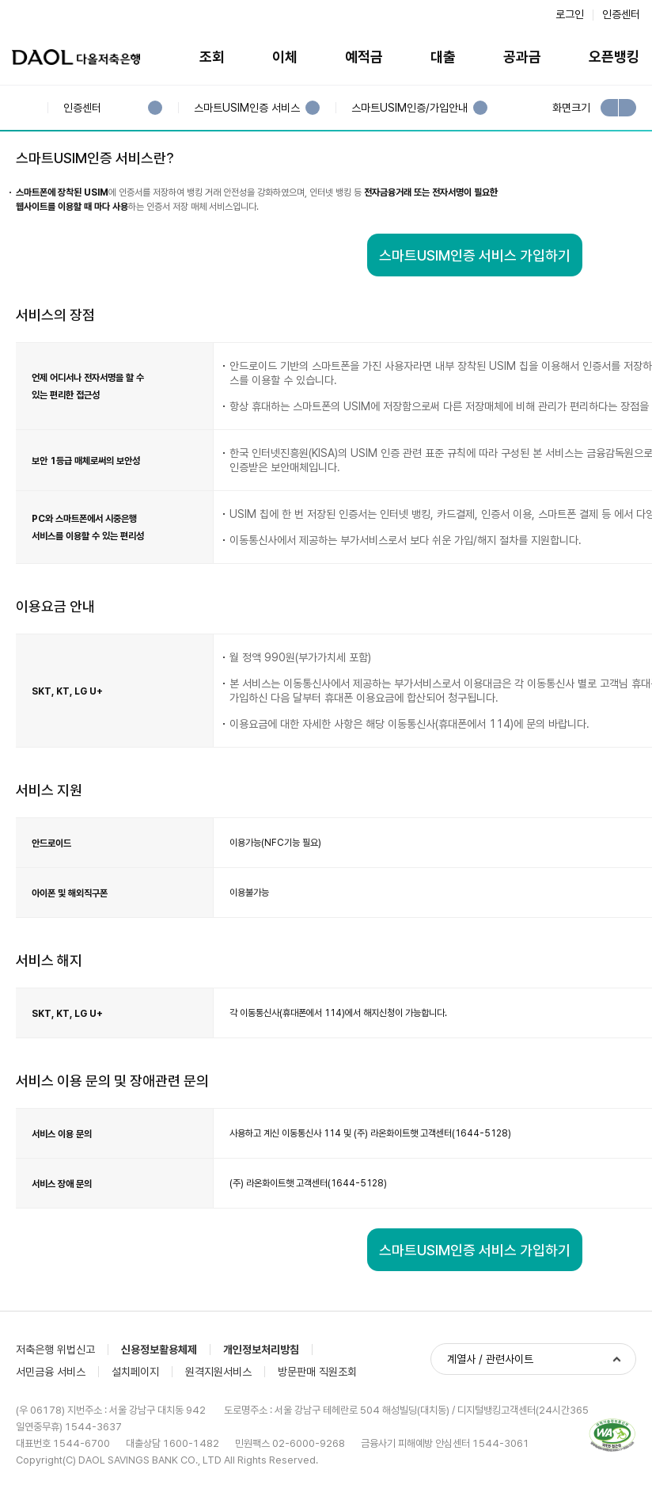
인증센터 (621, 14)
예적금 (364, 56)
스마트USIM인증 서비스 (246, 108)
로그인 (569, 14)
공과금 (522, 56)
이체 (285, 56)
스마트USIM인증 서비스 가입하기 (474, 255)
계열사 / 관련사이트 (490, 1359)
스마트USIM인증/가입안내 (409, 108)
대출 (443, 56)
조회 (212, 56)
